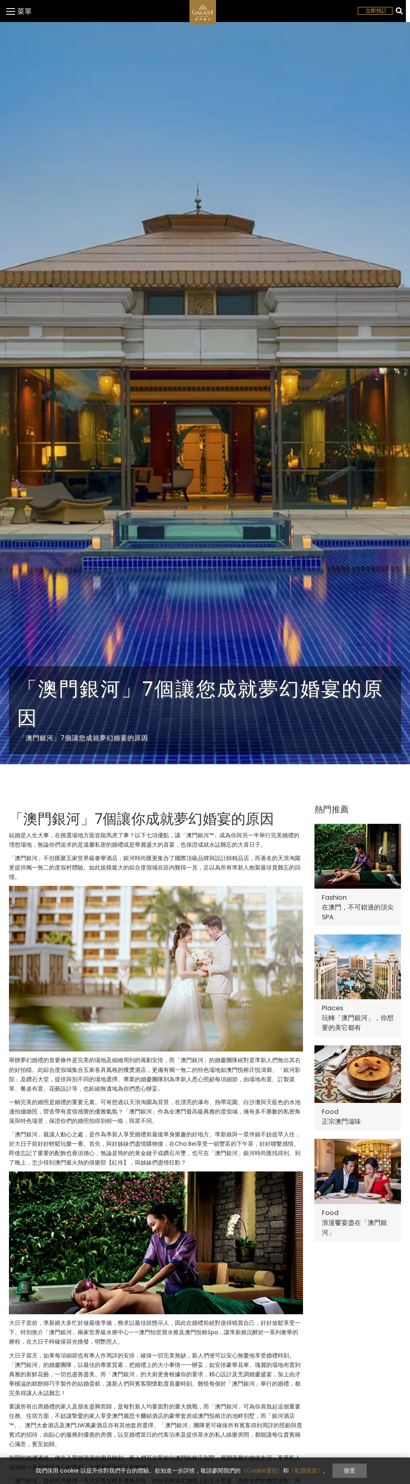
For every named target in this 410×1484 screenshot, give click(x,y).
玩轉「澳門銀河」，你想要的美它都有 (358, 1022)
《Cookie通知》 (262, 1470)
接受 (349, 1470)
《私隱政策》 (306, 1470)
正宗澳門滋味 (341, 1121)
